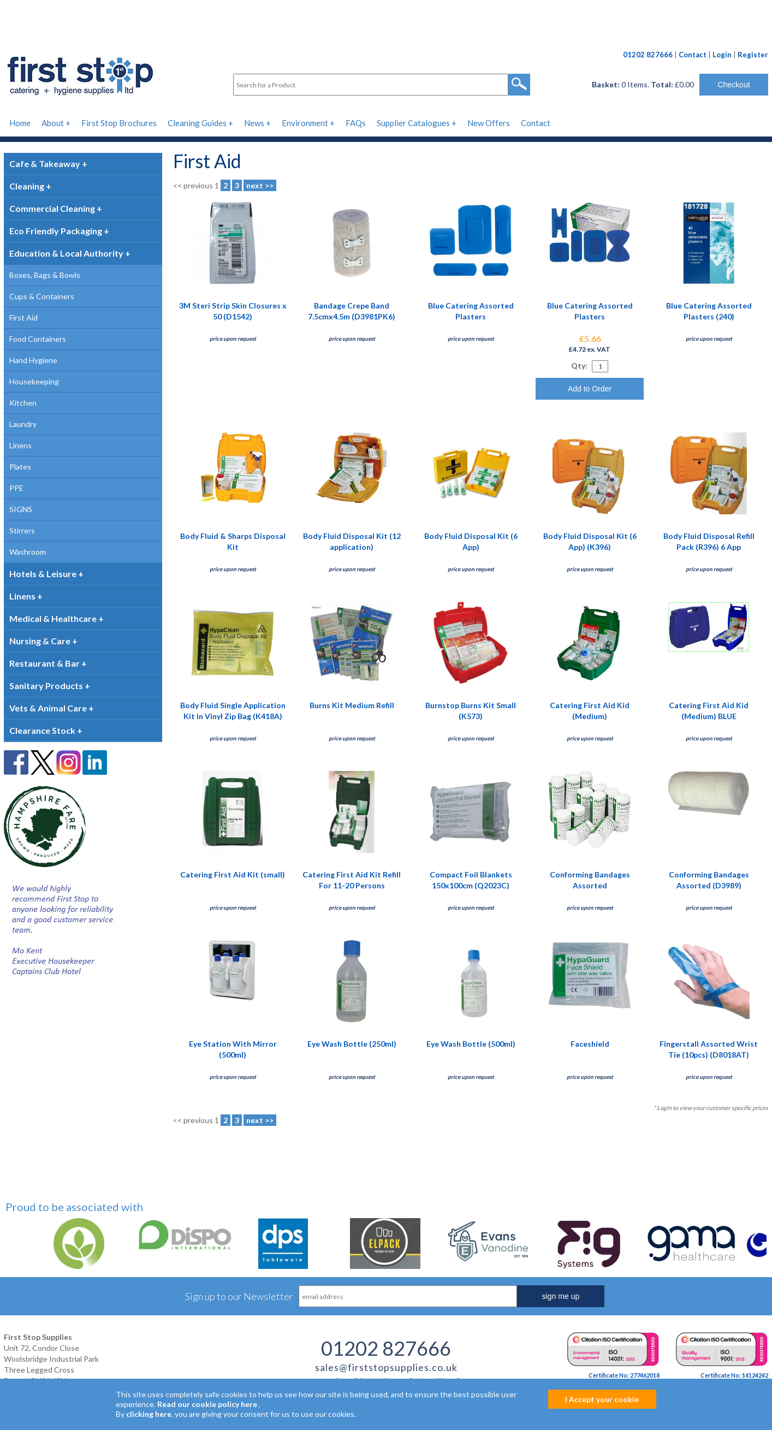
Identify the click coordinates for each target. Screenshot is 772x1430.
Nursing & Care (39, 641)
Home (20, 123)
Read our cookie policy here (207, 1404)
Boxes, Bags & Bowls (44, 275)
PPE (16, 488)
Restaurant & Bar (44, 663)
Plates (20, 466)
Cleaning (26, 186)
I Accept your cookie (602, 1399)
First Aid (23, 317)
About (52, 123)
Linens (20, 445)
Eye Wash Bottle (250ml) (351, 1043)
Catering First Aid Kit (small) (232, 874)
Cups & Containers (41, 296)
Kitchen (23, 402)
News (254, 123)
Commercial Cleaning (52, 208)
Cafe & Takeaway (44, 163)
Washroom (27, 551)
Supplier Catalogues (413, 123)
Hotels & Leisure (42, 573)
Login (722, 54)
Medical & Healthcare (53, 618)
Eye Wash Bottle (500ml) (470, 1043)
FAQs (356, 123)
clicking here (148, 1414)
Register (753, 54)
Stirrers (22, 530)
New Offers (488, 123)
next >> (260, 185)
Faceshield (590, 1043)
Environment (305, 123)
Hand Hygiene (33, 360)
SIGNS (20, 509)
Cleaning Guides (197, 123)
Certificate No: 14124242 (734, 1375)
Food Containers (37, 338)
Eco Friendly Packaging (55, 231)
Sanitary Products (46, 685)
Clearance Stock (42, 730)
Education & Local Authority (66, 253)
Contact (692, 54)
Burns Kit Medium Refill (352, 705)
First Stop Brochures (119, 123)
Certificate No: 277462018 (624, 1375)
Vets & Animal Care (48, 708)
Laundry (23, 424)
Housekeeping (34, 381)
